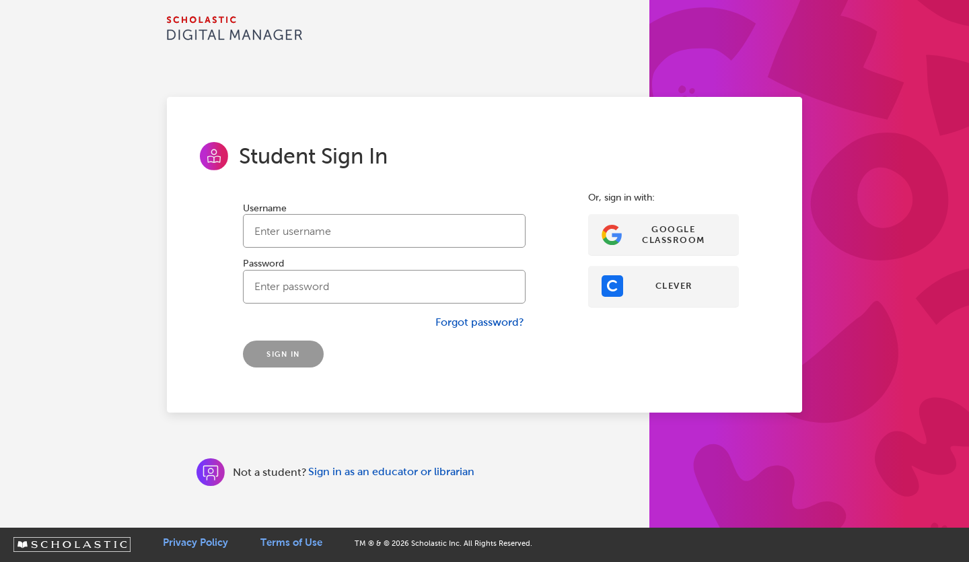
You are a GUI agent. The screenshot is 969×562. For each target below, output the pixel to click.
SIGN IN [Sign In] (283, 354)
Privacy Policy (195, 542)
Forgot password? (479, 322)
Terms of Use (291, 542)
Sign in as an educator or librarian (391, 471)
